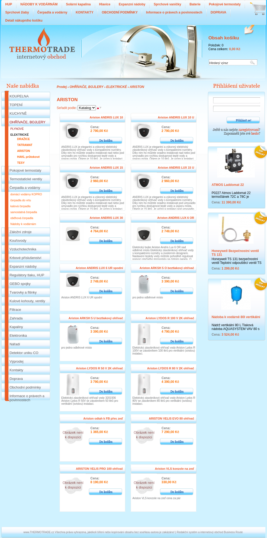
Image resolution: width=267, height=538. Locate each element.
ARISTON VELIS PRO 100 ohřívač (99, 468)
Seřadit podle (66, 108)
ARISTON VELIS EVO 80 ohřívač (171, 418)
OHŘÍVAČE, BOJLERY (86, 87)
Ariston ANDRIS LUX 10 (106, 117)
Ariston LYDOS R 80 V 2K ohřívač (170, 368)
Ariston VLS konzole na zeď (174, 468)
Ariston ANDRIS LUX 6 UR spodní (99, 268)
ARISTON (137, 87)
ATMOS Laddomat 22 (228, 185)
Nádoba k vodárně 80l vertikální (236, 317)
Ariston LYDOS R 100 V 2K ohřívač (169, 318)
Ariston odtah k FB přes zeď (103, 418)
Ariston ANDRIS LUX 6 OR (175, 217)
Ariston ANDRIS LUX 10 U (176, 117)
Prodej (62, 87)
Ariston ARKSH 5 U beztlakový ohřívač (96, 318)
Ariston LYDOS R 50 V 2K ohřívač (99, 368)
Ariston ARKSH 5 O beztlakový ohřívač (167, 268)
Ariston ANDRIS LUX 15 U (176, 167)
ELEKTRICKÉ (116, 87)
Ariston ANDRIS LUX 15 (106, 167)
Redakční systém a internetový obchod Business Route (210, 532)
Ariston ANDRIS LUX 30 (106, 217)
